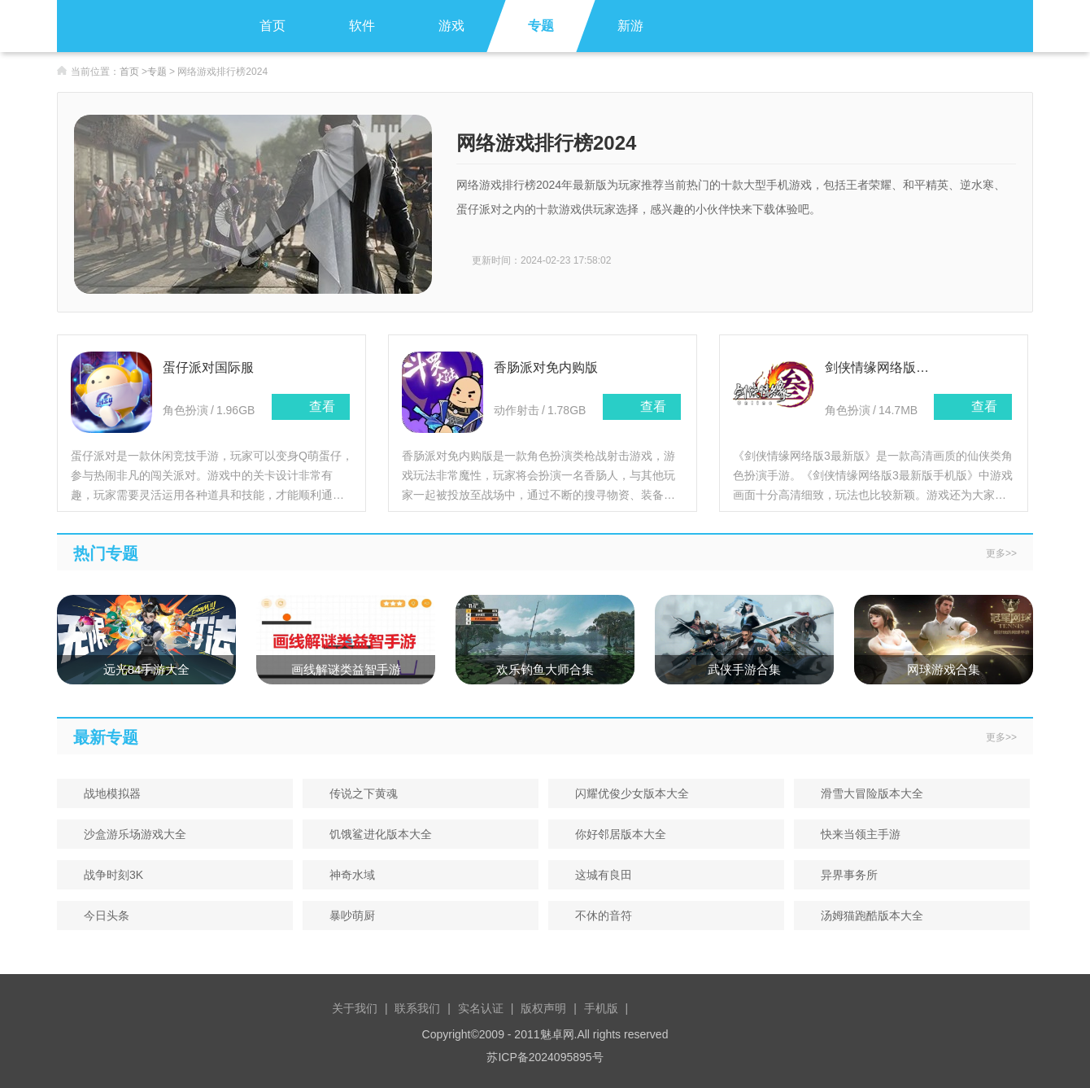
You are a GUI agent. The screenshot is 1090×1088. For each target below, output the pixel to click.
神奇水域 (347, 874)
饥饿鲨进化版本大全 (375, 834)
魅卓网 (557, 1034)
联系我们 (417, 1008)
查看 (310, 407)
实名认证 (481, 1008)
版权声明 (543, 1008)
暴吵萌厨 (347, 915)
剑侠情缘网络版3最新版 (879, 367)
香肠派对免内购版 (546, 367)
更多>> (1001, 553)
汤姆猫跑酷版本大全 (866, 915)
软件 (362, 26)
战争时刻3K (108, 874)
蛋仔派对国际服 (208, 367)
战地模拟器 (107, 793)
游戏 (451, 26)
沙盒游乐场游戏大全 (129, 834)
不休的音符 (598, 915)
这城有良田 (598, 874)
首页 (272, 26)
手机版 (601, 1008)
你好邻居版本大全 (615, 834)
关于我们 (354, 1008)
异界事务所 (844, 874)
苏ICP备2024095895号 (544, 1057)
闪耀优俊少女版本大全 (627, 793)
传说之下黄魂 (358, 793)
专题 (541, 26)
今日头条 (101, 915)
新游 (630, 26)
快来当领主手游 (855, 834)
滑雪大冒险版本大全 (866, 793)
